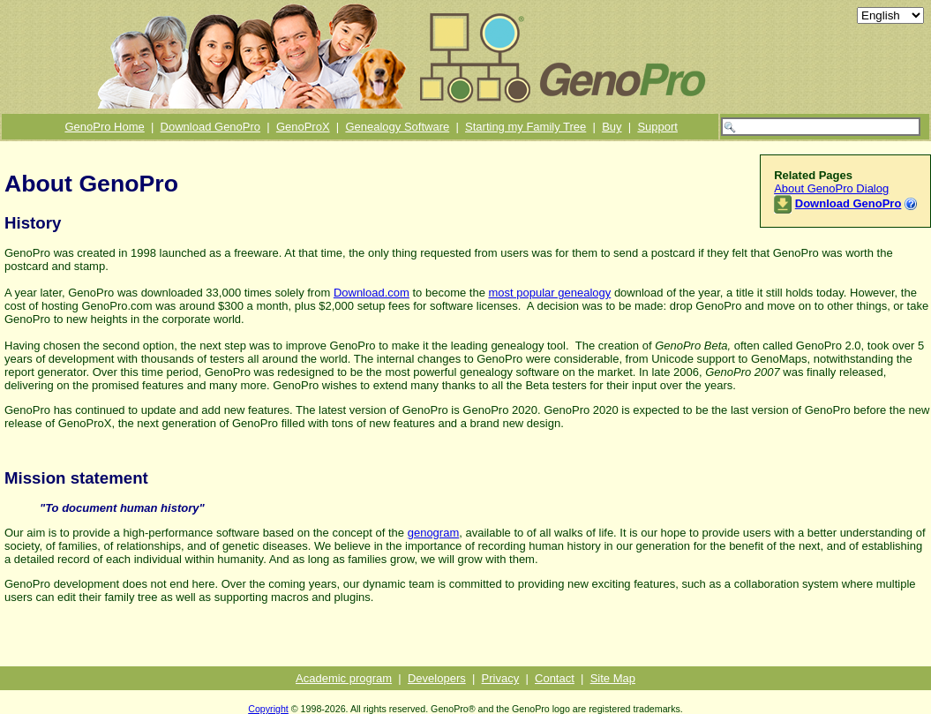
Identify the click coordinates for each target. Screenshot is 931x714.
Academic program (344, 678)
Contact (554, 678)
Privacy (501, 678)
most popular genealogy (550, 292)
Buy (611, 126)
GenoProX (303, 126)
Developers (437, 678)
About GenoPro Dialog (831, 188)
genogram (434, 532)
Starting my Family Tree (525, 126)
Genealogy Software (397, 126)
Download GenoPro (210, 126)
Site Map (612, 678)
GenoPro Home (104, 126)
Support (657, 126)
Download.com (371, 292)
